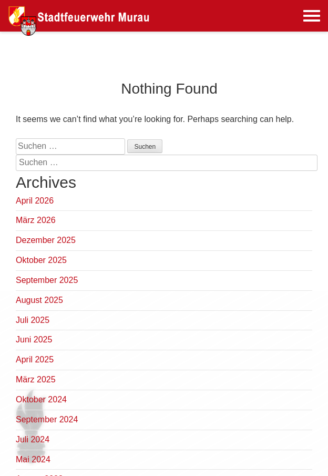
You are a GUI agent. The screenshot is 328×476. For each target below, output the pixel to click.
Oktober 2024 (41, 399)
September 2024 (47, 419)
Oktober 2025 (41, 260)
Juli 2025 (32, 320)
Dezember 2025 (46, 240)
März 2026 (36, 220)
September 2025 (47, 280)
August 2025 (39, 300)
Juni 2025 (34, 339)
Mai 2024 (33, 459)
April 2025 (35, 359)
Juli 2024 (32, 439)
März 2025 (36, 379)
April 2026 (35, 200)
